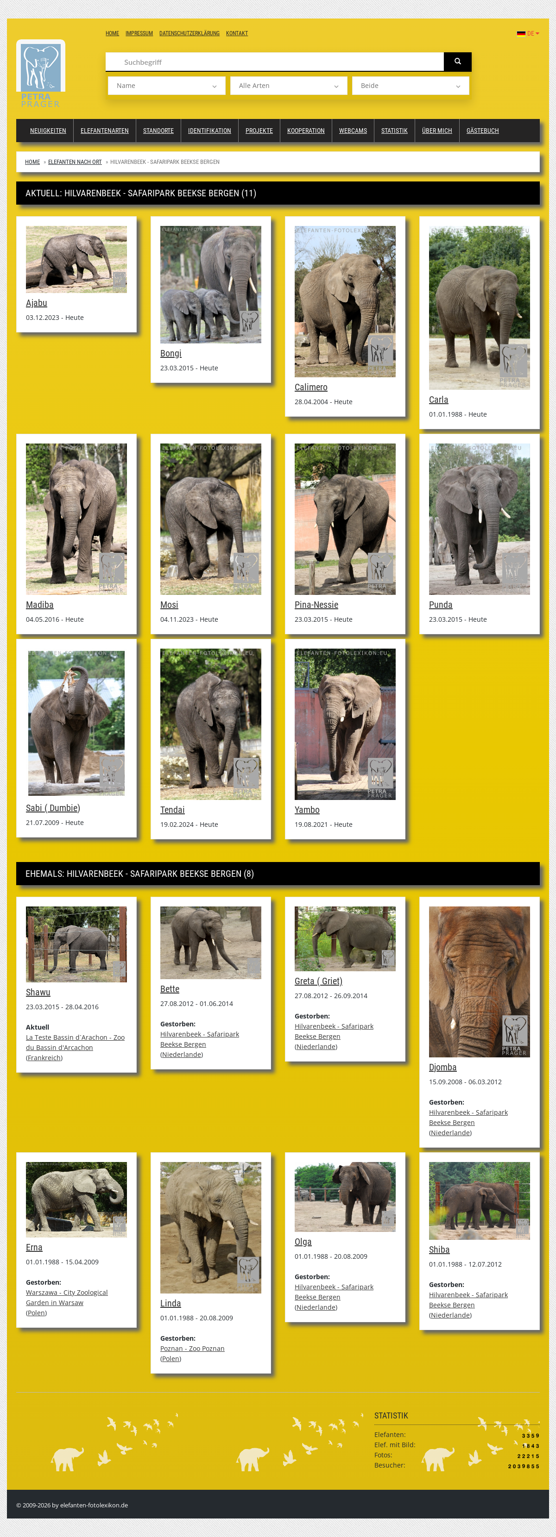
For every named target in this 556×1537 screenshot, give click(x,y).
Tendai (172, 809)
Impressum (139, 33)
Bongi (171, 353)
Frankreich (44, 1057)
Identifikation (209, 130)
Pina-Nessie (316, 604)
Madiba (40, 604)
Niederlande (181, 1054)
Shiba (439, 1249)
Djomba (443, 1067)
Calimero (311, 387)
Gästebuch (483, 130)
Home (112, 33)
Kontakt (237, 33)
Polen (36, 1312)
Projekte (259, 130)
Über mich (437, 130)
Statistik (394, 130)
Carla (439, 399)
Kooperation (306, 130)
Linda (170, 1303)
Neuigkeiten (48, 130)
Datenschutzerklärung (189, 33)
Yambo (307, 809)
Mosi (169, 604)
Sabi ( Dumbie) (53, 807)
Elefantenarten (105, 130)
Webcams (353, 130)
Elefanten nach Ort (75, 161)
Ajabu (36, 302)
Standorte (158, 130)
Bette (169, 988)
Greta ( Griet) (318, 981)
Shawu (38, 992)
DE (528, 33)
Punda (441, 604)
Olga (303, 1241)
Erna (34, 1247)
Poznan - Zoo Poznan (192, 1348)
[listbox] (166, 85)
